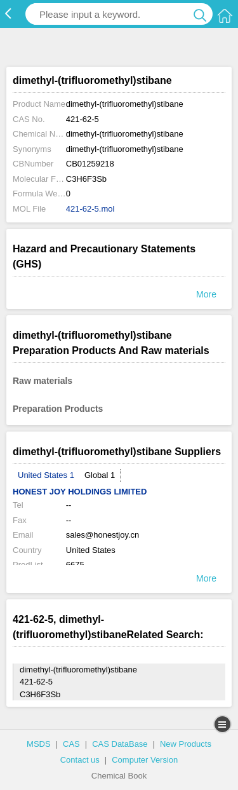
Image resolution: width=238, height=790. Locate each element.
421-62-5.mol (90, 209)
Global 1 (99, 475)
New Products (185, 744)
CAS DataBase (119, 744)
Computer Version (145, 760)
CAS (71, 744)
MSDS (39, 744)
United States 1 (46, 475)
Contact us (80, 760)
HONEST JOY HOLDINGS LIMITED (80, 491)
